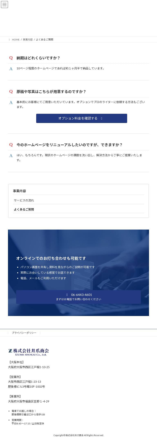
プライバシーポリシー (24, 332)
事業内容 (19, 191)
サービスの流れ (24, 200)
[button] (81, 118)
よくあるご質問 (24, 209)
